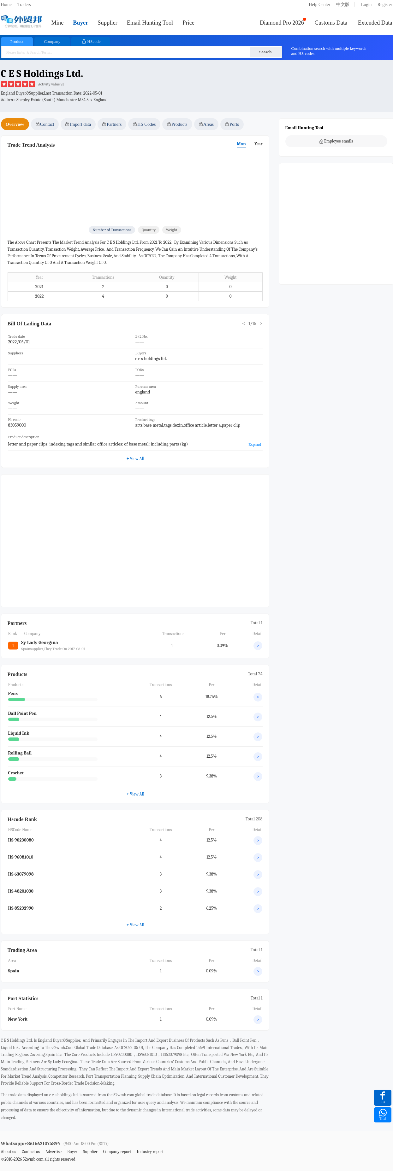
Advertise (53, 1151)
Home (6, 4)
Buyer (80, 23)
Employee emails (336, 141)
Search (265, 52)
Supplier (107, 23)
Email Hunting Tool (150, 23)
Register (385, 4)
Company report (117, 1151)
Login (366, 4)
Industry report (150, 1151)
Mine (57, 23)
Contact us (31, 1151)
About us (8, 1151)
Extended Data (375, 23)
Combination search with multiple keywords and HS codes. (328, 51)
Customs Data (331, 23)
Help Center (319, 4)
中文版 (342, 4)
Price (188, 23)
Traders (24, 4)
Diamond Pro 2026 (282, 23)
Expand (254, 444)
